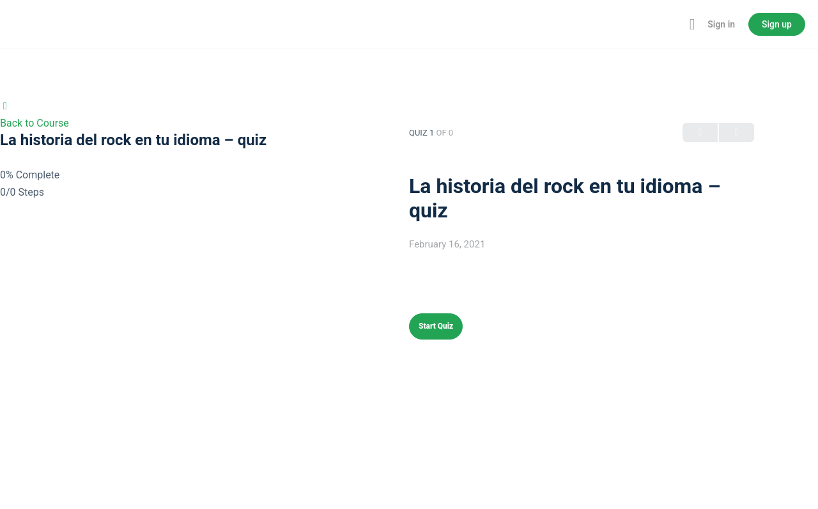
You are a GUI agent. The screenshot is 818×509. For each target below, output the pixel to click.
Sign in (721, 24)
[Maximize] (689, 24)
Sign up (777, 24)
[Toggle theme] (673, 24)
